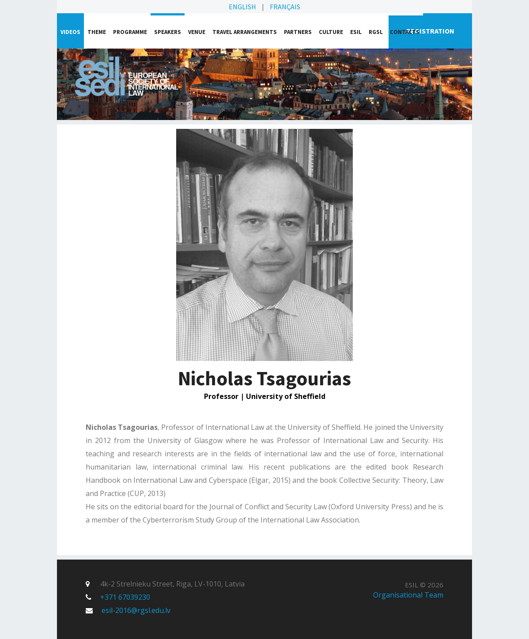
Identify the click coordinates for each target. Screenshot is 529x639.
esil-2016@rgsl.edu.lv (136, 610)
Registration (430, 30)
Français (285, 6)
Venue (196, 32)
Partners (298, 32)
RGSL (376, 32)
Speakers (167, 32)
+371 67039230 (125, 597)
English (242, 6)
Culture (331, 32)
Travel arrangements (244, 32)
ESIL (356, 32)
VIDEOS (70, 32)
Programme (130, 32)
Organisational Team (408, 595)
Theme (96, 32)
